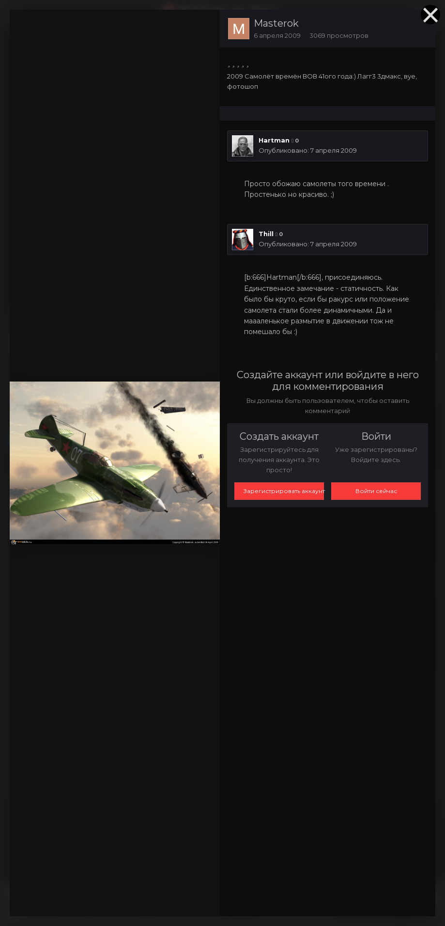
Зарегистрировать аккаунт (284, 491)
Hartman (274, 140)
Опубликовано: (308, 150)
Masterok (276, 23)
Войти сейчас (376, 491)
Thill (266, 234)
